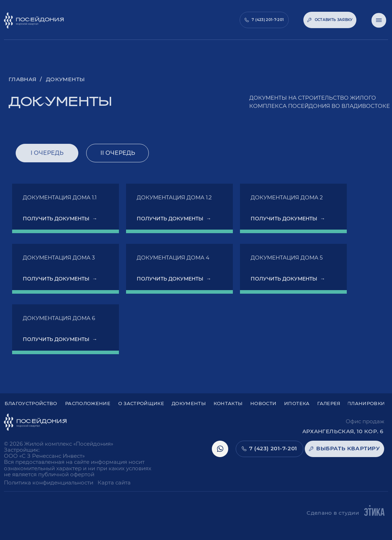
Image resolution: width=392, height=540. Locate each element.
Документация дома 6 (59, 318)
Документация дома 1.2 (174, 197)
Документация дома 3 (59, 257)
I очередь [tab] (47, 153)
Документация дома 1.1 (59, 197)
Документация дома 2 (287, 197)
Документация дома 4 (173, 257)
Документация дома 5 (287, 257)
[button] (329, 20)
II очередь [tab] (117, 153)
